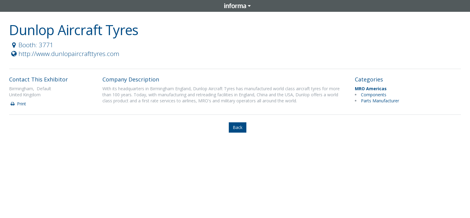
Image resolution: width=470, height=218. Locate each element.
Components (373, 94)
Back (237, 127)
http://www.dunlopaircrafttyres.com (64, 53)
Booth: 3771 (31, 45)
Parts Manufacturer (380, 101)
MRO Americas (371, 88)
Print (18, 104)
